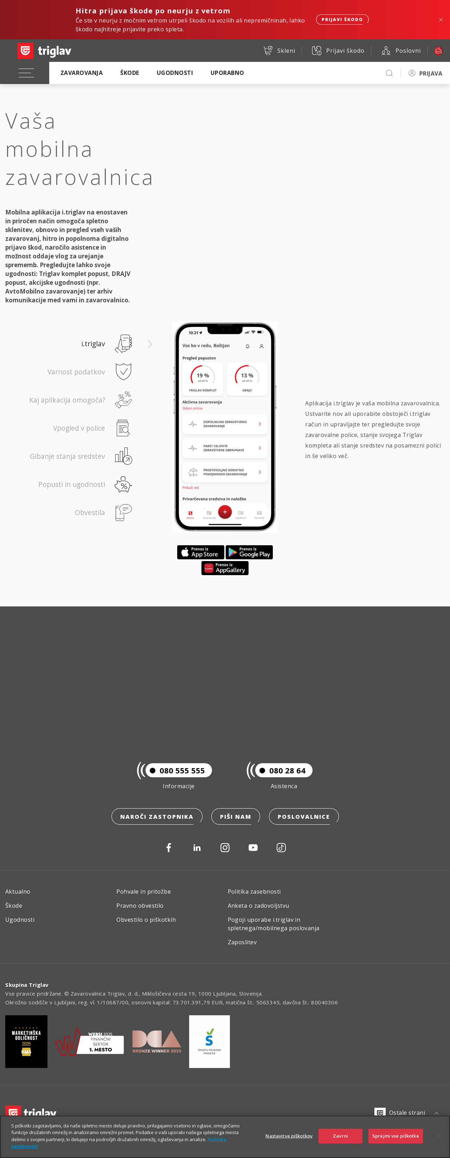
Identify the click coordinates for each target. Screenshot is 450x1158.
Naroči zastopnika (157, 817)
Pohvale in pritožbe (143, 891)
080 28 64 (280, 770)
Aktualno (18, 891)
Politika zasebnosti (254, 891)
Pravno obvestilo (140, 905)
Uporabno (227, 73)
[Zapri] (438, 1143)
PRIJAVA (430, 73)
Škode (129, 73)
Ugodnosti (175, 73)
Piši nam (235, 817)
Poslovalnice (304, 817)
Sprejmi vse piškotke (395, 1143)
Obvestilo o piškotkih (146, 920)
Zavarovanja (81, 73)
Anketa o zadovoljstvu (258, 905)
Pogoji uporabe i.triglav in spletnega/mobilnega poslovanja (274, 924)
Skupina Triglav (27, 984)
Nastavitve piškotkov (289, 1143)
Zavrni (340, 1143)
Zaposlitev (242, 942)
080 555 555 (175, 770)
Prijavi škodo (342, 19)
